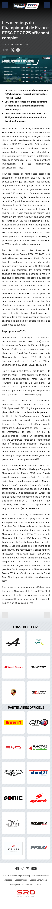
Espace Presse (21, 879)
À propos (8, 879)
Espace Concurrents (38, 879)
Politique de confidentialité (21, 884)
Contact (39, 884)
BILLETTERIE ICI (37, 364)
